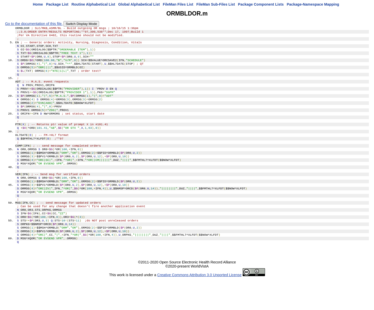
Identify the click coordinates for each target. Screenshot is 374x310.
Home (38, 4)
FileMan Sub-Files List (215, 4)
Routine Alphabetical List (93, 4)
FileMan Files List (178, 4)
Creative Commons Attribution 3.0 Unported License (199, 306)
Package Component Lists (261, 4)
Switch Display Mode (81, 24)
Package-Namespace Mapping (313, 4)
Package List (57, 4)
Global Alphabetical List (139, 4)
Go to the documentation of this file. (34, 24)
